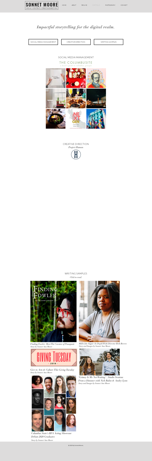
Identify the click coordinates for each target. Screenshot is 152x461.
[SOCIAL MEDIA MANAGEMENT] (43, 42)
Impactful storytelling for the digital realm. (76, 27)
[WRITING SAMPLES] (108, 42)
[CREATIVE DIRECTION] (76, 42)
